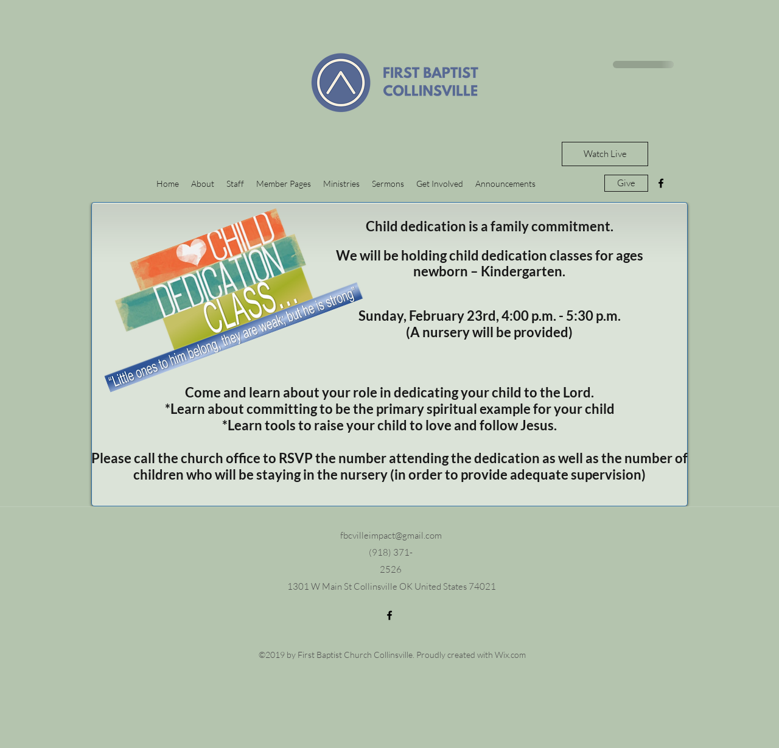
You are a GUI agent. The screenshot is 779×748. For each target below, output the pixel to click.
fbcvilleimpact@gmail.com (391, 535)
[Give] (626, 183)
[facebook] (661, 183)
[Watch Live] (605, 154)
